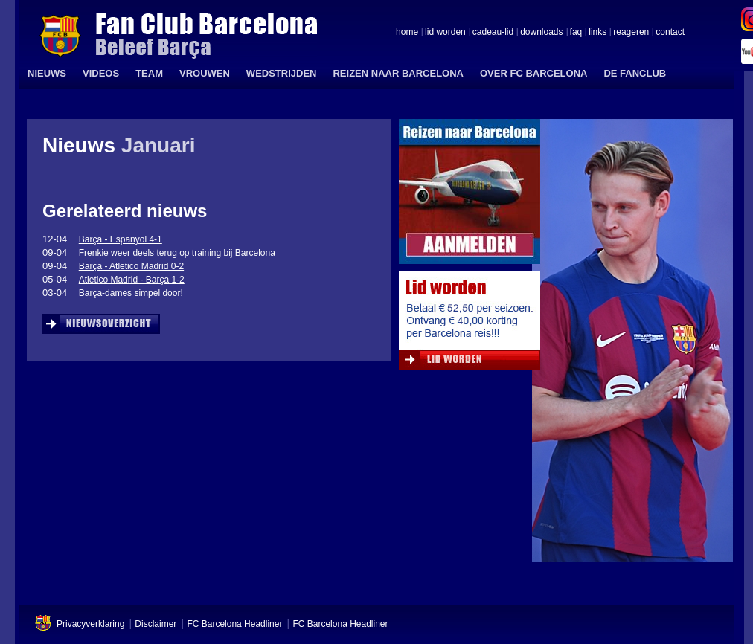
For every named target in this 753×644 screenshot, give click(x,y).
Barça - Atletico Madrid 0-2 (131, 266)
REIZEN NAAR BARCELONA (398, 73)
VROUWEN (204, 73)
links (597, 32)
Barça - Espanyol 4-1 (120, 239)
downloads (541, 32)
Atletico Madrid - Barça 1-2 (132, 279)
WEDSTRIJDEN (281, 73)
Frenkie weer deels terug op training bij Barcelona (177, 253)
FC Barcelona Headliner (234, 624)
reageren (631, 32)
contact (670, 32)
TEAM (149, 73)
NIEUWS (47, 73)
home (407, 32)
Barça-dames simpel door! (131, 293)
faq (576, 32)
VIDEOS (101, 73)
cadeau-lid (492, 32)
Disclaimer (155, 624)
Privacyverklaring (90, 624)
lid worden (445, 32)
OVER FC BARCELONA (533, 73)
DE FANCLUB (634, 73)
